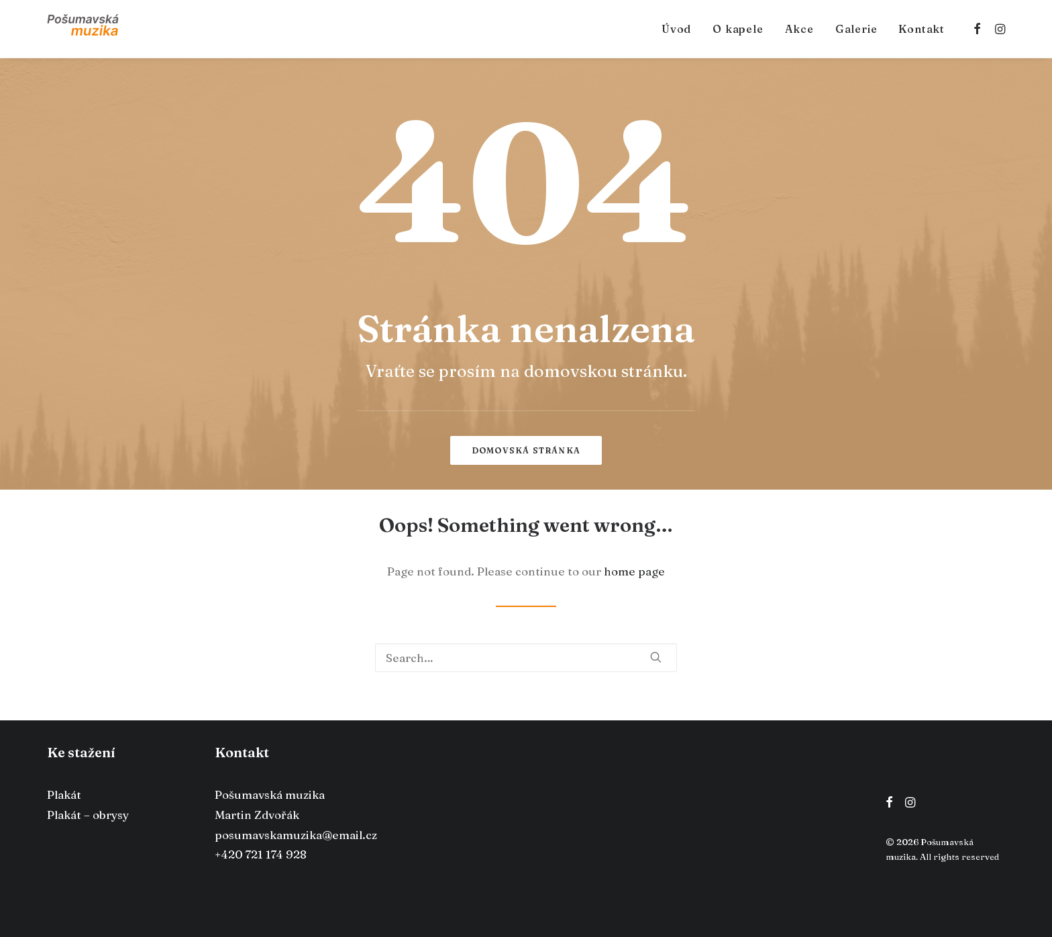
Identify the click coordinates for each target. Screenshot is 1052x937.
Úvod (676, 29)
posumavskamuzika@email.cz (296, 835)
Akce (799, 29)
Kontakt (921, 29)
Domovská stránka (526, 450)
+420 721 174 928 (261, 854)
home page (634, 571)
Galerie (856, 29)
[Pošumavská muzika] (83, 29)
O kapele (738, 29)
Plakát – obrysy (88, 815)
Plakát (64, 794)
